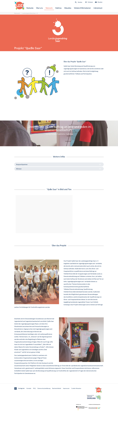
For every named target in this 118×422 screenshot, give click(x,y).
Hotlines (58, 8)
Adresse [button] (18, 169)
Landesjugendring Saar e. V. (30, 13)
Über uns (39, 8)
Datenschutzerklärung (44, 388)
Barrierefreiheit (56, 388)
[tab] (59, 164)
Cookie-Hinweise (76, 388)
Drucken (98, 2)
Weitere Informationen (82, 8)
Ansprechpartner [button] (22, 164)
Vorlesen (89, 2)
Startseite (29, 8)
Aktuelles (67, 8)
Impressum (66, 388)
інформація (98, 8)
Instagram (19, 388)
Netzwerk (49, 8)
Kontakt (28, 388)
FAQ (34, 388)
